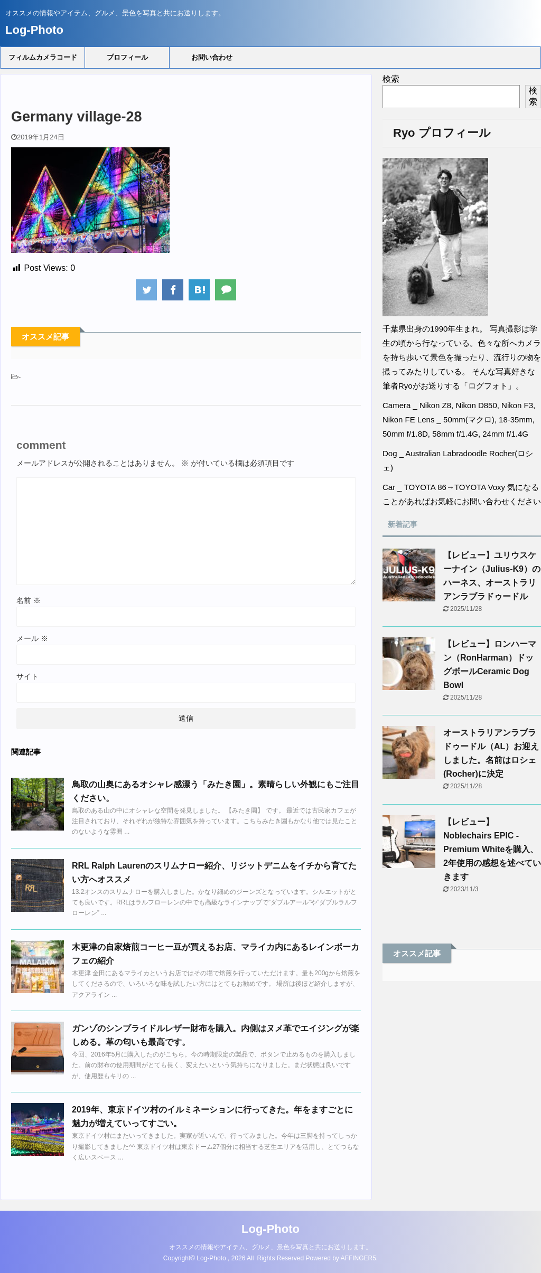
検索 (391, 78)
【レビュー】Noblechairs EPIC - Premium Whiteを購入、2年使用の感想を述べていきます (492, 849)
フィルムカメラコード (42, 57)
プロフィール (127, 57)
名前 (28, 600)
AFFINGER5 (358, 1258)
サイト (27, 676)
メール (32, 638)
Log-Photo (34, 29)
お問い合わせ (211, 57)
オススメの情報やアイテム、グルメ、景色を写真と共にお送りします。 (270, 1247)
